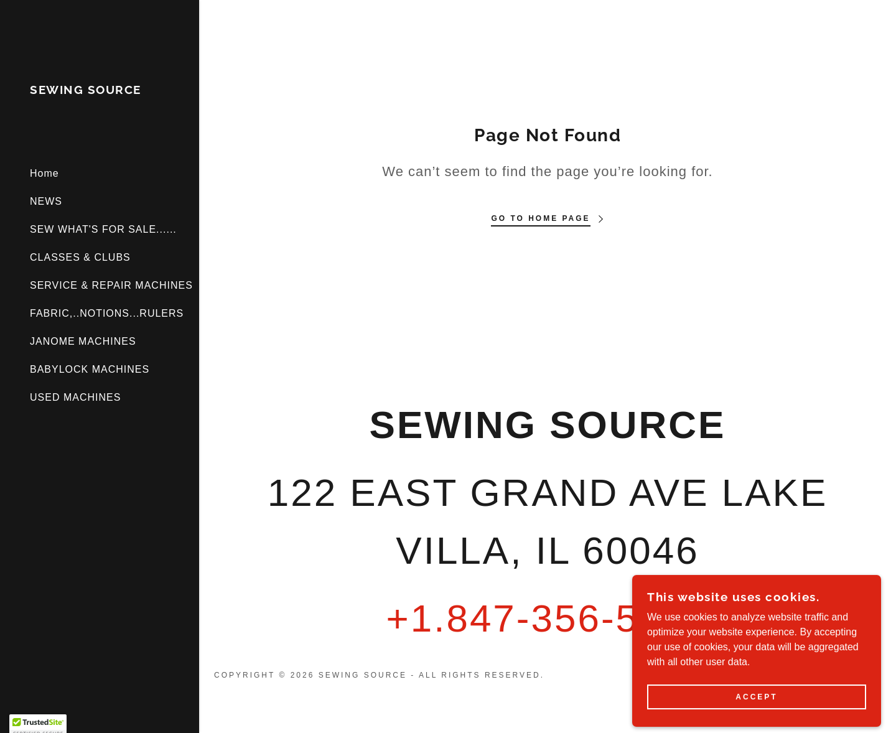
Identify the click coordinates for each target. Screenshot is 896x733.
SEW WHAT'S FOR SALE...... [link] (103, 229)
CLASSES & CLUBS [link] (80, 257)
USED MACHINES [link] (75, 397)
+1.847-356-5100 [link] (547, 618)
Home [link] (44, 173)
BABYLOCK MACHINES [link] (89, 369)
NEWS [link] (46, 201)
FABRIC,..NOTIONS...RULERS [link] (107, 313)
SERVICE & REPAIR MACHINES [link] (111, 285)
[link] (85, 90)
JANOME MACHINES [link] (83, 341)
